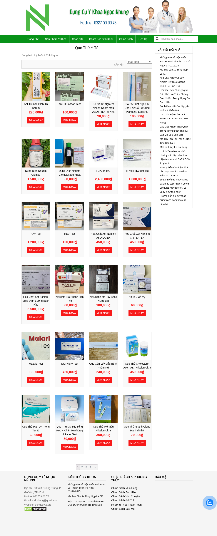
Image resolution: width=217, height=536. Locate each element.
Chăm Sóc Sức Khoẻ (101, 39)
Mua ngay (36, 120)
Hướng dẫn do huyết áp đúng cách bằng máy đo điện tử (173, 200)
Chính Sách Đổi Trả (122, 500)
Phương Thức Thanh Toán (126, 504)
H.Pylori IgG (103, 170)
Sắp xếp (119, 64)
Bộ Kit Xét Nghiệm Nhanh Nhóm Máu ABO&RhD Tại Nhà (103, 108)
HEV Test (69, 233)
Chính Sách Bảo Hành (124, 492)
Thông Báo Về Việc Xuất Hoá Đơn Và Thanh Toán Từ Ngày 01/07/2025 (175, 61)
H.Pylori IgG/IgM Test (137, 170)
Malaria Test (36, 363)
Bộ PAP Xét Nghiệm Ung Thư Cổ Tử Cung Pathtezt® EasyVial (137, 108)
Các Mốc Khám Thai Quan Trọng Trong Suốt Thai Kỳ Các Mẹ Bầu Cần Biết (174, 130)
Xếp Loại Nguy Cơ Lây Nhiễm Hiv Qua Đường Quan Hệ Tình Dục (172, 82)
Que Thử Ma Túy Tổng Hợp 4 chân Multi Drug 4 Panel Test (69, 430)
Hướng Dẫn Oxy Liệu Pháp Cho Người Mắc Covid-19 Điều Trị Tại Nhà (174, 171)
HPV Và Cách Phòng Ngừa (174, 90)
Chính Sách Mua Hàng (124, 488)
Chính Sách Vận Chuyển (125, 496)
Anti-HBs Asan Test (70, 104)
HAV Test (36, 233)
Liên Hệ (142, 39)
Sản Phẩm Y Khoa (55, 39)
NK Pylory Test (69, 363)
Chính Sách (126, 39)
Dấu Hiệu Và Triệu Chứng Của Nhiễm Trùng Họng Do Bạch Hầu (175, 98)
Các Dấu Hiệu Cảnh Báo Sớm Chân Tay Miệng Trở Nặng (174, 118)
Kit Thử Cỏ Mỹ (137, 296)
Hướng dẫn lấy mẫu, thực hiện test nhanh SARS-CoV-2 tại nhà (175, 159)
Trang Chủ (33, 39)
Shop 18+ (77, 39)
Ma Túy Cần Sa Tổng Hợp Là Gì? (85, 496)
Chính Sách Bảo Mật (123, 508)
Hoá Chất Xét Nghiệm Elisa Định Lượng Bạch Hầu (35, 300)
